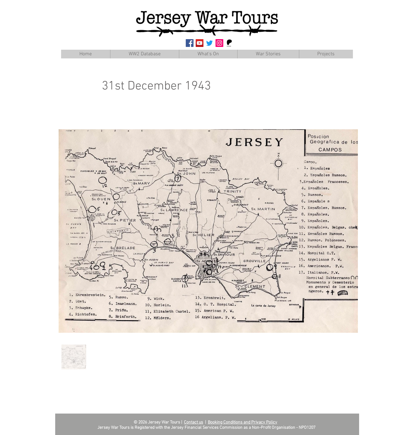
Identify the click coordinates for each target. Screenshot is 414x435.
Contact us (193, 422)
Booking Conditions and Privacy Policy (242, 422)
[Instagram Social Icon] (219, 43)
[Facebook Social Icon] (190, 43)
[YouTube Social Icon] (199, 43)
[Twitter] (209, 43)
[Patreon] (229, 43)
